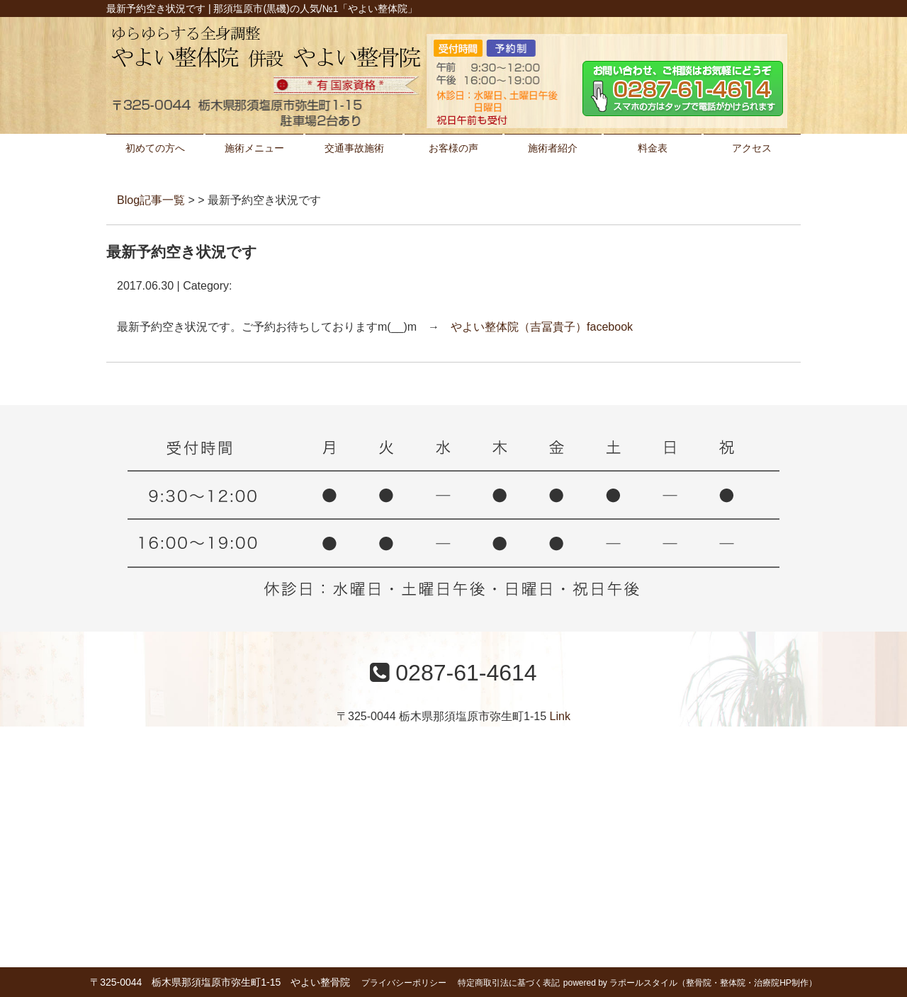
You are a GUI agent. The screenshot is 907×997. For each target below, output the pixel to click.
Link (560, 716)
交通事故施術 (354, 148)
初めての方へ (155, 148)
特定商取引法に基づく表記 (509, 983)
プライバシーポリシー (403, 983)
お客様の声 (453, 148)
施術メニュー (254, 148)
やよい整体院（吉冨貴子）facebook (542, 327)
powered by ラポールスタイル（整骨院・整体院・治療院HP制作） (690, 983)
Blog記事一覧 (151, 200)
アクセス (752, 148)
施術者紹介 (553, 148)
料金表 (652, 148)
